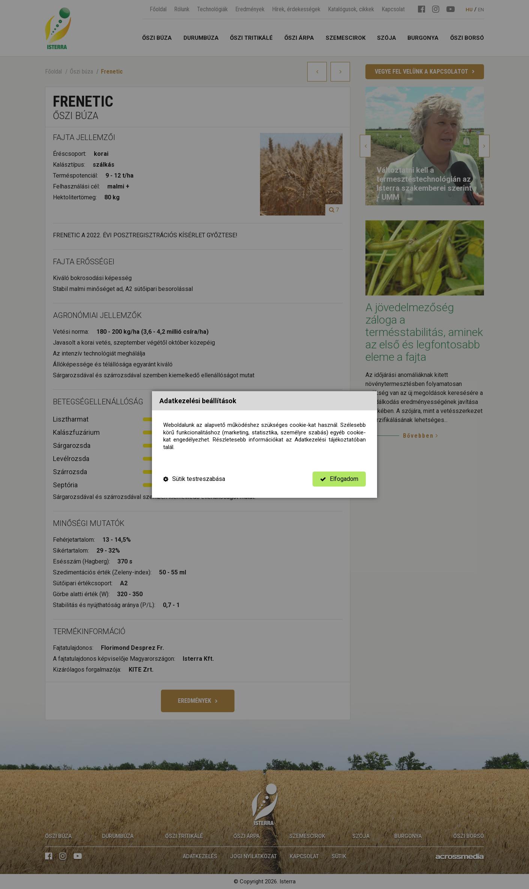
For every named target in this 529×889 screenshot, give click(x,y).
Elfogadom (339, 478)
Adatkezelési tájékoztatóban (330, 439)
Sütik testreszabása (194, 478)
